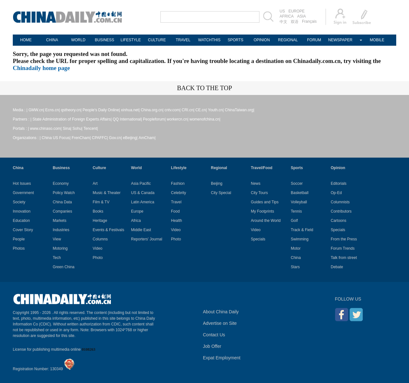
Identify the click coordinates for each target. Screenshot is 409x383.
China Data (62, 202)
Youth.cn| (216, 110)
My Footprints (262, 211)
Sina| (67, 128)
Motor (296, 248)
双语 (294, 22)
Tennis (296, 211)
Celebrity (178, 193)
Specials (258, 239)
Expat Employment (222, 357)
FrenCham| (81, 138)
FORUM (314, 40)
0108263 (88, 349)
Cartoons (338, 220)
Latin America (142, 202)
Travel (176, 202)
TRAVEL (183, 40)
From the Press (344, 239)
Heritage (100, 220)
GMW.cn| (36, 110)
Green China (63, 267)
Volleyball (299, 202)
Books (98, 211)
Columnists (340, 202)
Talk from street (344, 257)
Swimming (299, 239)
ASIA (301, 16)
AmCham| (147, 138)
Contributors (341, 211)
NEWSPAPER (340, 40)
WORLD (78, 40)
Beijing (216, 183)
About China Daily (221, 311)
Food (175, 211)
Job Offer (212, 346)
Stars (295, 267)
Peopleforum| (154, 119)
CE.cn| (201, 110)
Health (176, 220)
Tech (57, 257)
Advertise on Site (220, 323)
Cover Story (23, 230)
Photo (98, 257)
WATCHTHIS (209, 40)
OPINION (262, 40)
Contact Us (214, 334)
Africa (136, 220)
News (255, 183)
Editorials (338, 183)
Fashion (178, 183)
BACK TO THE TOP (204, 87)
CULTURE (157, 40)
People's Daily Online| (101, 110)
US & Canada (142, 193)
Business (61, 168)
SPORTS (235, 40)
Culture (99, 168)
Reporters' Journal (146, 239)
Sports (297, 168)
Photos (19, 248)
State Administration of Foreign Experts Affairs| (72, 119)
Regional (219, 168)
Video (97, 248)
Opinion (338, 168)
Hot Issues (22, 183)
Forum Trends (343, 248)
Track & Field (302, 230)
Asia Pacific (141, 183)
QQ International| (127, 119)
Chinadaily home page (41, 68)
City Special (221, 193)
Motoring (60, 248)
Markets (59, 220)
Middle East (141, 230)
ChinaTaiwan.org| (239, 110)
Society (19, 202)
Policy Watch (64, 193)
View (57, 239)
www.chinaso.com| (46, 128)
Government (23, 193)
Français (309, 21)
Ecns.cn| (52, 110)
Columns (100, 239)
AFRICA (287, 16)
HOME (26, 40)
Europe (137, 211)
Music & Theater (106, 193)
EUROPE (297, 11)
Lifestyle (179, 168)
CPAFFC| (100, 138)
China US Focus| (56, 138)
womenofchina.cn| (204, 119)
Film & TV (101, 202)
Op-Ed (336, 193)
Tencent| (90, 128)
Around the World (266, 220)
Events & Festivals (108, 230)
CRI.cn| (187, 110)
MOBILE (377, 40)
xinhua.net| (130, 110)
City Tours (259, 193)
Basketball (299, 193)
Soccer (297, 183)
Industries (61, 230)
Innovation (21, 211)
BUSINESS (104, 40)
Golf (294, 220)
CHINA (52, 40)
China (18, 168)
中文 (283, 22)
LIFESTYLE (130, 40)
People (19, 239)
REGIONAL (288, 40)
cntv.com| (173, 110)
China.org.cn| (152, 110)
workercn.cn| (178, 119)
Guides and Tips (265, 202)
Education (21, 220)
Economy (61, 183)
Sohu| (77, 128)
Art (95, 183)
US (282, 11)
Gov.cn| (115, 138)
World (136, 168)
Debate (337, 267)
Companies (62, 211)
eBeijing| (130, 138)
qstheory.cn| (71, 110)
